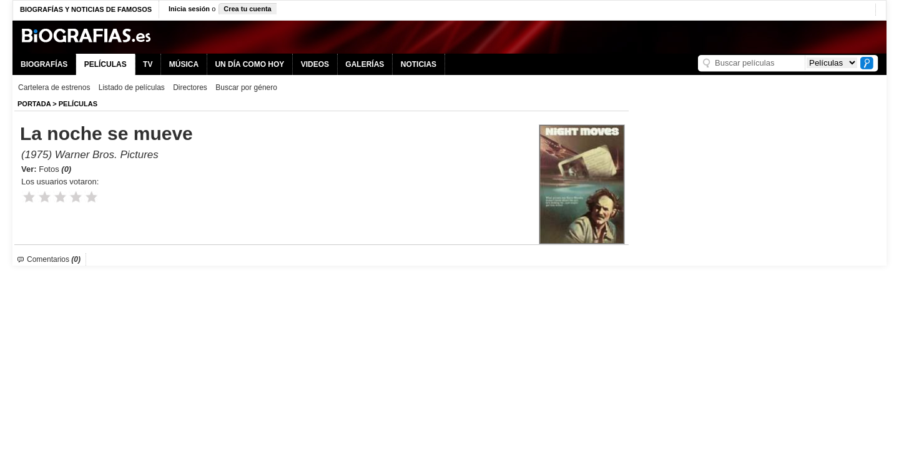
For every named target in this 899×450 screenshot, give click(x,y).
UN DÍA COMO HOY (249, 64)
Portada (34, 104)
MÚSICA (184, 64)
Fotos (55, 169)
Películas (78, 104)
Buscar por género (246, 87)
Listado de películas (132, 87)
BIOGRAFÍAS (44, 64)
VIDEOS (315, 64)
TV (147, 64)
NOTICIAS (418, 64)
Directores (190, 87)
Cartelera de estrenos (54, 87)
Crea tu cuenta (247, 8)
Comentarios (54, 259)
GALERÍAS (364, 64)
